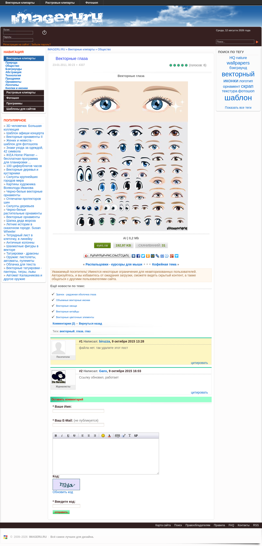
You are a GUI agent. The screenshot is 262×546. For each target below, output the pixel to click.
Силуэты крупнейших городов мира (21, 178)
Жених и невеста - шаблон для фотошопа (21, 142)
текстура (229, 91)
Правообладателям (197, 525)
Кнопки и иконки (16, 88)
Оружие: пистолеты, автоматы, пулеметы (20, 259)
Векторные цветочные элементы (75, 317)
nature (241, 58)
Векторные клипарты (20, 2)
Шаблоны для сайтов (21, 109)
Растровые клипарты (60, 2)
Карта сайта (163, 525)
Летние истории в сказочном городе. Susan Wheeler (22, 227)
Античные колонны (20, 242)
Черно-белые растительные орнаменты (23, 211)
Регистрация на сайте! (16, 44)
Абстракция (13, 72)
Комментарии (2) (64, 323)
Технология (13, 75)
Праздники (12, 78)
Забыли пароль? (41, 44)
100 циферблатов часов (24, 166)
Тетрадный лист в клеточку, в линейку (18, 237)
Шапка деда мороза (21, 220)
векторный (67, 331)
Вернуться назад (90, 323)
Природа (11, 62)
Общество (12, 65)
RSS (256, 525)
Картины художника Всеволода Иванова (20, 186)
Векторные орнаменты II (24, 137)
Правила (219, 525)
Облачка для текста (21, 264)
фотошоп (246, 91)
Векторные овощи (66, 305)
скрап (247, 86)
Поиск (178, 525)
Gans (103, 371)
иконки (230, 80)
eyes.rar (102, 245)
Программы (14, 103)
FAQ (231, 525)
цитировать (199, 363)
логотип (246, 81)
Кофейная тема (164, 264)
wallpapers (238, 62)
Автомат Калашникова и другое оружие (23, 277)
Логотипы (12, 85)
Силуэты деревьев (20, 206)
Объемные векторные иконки (73, 300)
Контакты (243, 525)
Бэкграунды (13, 69)
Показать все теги (238, 107)
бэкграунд (238, 68)
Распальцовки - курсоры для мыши (114, 264)
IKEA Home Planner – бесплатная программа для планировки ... (21, 158)
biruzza (104, 341)
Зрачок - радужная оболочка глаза (76, 294)
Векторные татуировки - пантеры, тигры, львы (23, 269)
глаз (87, 331)
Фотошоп (91, 2)
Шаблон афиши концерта (25, 133)
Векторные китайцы (67, 311)
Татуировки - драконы (22, 253)
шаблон (238, 97)
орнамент (231, 86)
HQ (232, 58)
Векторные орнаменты (23, 217)
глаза (79, 331)
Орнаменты (13, 81)
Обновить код (63, 492)
